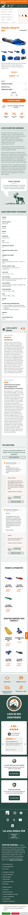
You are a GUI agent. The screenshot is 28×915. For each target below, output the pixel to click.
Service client (7, 681)
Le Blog (7, 813)
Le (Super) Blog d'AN (8, 866)
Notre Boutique (7, 877)
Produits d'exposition (8, 896)
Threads (7, 819)
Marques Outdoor (7, 887)
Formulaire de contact (8, 872)
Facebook (21, 813)
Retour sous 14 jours (21, 117)
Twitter (14, 819)
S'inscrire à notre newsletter (14, 836)
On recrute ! (6, 869)
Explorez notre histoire (16, 860)
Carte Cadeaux (6, 899)
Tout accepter (6, 913)
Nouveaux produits (8, 892)
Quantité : (14, 92)
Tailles (3, 81)
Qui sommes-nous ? (8, 864)
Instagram (14, 813)
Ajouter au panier (14, 101)
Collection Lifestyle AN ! (9, 901)
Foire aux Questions (8, 874)
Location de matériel (8, 881)
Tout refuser (15, 913)
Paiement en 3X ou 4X (6, 117)
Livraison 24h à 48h (14, 117)
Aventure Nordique (10, 845)
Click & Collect (6, 879)
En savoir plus (14, 773)
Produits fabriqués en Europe (10, 894)
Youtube (20, 819)
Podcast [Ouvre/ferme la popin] (26, 635)
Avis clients (6, 884)
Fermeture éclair (5, 87)
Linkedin (12, 825)
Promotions (6, 889)
